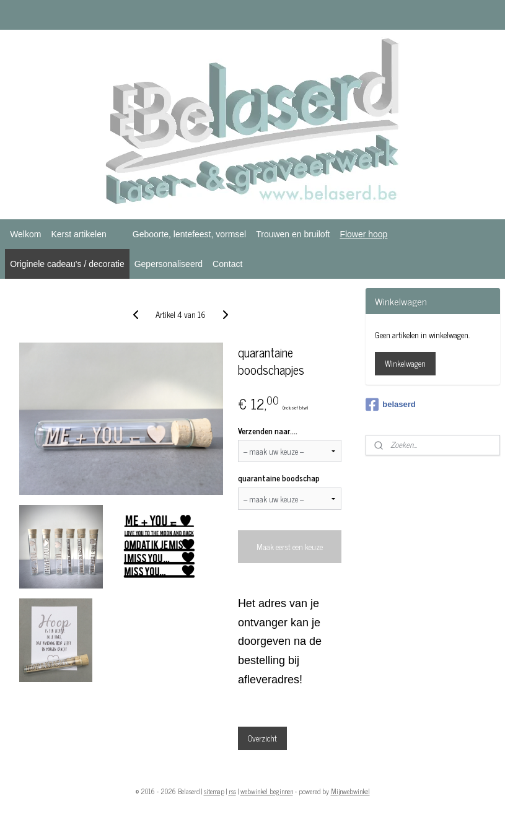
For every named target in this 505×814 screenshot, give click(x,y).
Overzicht (262, 738)
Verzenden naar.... (267, 431)
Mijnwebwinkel (350, 791)
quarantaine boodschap (279, 478)
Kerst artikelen (78, 234)
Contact (227, 264)
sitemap (214, 791)
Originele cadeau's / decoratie (67, 264)
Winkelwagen (405, 363)
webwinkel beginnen (266, 791)
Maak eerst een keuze (290, 546)
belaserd (390, 404)
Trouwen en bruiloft (293, 234)
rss (232, 791)
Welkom (25, 234)
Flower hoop (363, 234)
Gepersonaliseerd (168, 264)
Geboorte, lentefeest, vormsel (189, 234)
